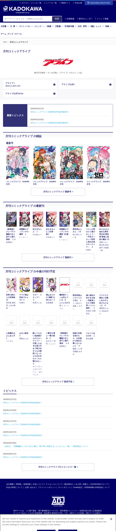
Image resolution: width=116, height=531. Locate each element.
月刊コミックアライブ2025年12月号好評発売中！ (23, 437)
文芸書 (5, 26)
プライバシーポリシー (47, 489)
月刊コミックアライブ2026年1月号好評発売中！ (22, 427)
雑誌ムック (97, 26)
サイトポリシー (64, 489)
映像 (108, 26)
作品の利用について (14, 489)
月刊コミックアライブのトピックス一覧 (57, 469)
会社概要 (10, 486)
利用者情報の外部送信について (97, 489)
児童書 (59, 26)
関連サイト (65, 3)
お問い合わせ (30, 489)
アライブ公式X (68, 85)
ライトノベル (26, 26)
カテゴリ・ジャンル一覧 (31, 3)
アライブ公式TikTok (15, 95)
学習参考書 (70, 26)
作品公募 (78, 3)
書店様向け (68, 486)
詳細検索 (69, 19)
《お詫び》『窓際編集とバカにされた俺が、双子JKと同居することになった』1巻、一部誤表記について (45, 448)
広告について (38, 486)
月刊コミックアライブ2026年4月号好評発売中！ (50, 125)
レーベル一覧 (51, 3)
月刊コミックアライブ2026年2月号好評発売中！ (22, 416)
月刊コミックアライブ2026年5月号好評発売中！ (50, 114)
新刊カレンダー (85, 19)
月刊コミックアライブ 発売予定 (57, 384)
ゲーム (3, 34)
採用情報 (27, 486)
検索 (57, 18)
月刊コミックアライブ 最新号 (57, 194)
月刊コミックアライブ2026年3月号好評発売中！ (22, 405)
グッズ (10, 34)
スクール (18, 34)
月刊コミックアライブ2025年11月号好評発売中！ (23, 459)
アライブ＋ (28, 85)
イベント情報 (101, 19)
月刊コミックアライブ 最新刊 (57, 259)
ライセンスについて (54, 486)
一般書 (49, 26)
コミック (39, 26)
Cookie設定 (77, 489)
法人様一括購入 (82, 486)
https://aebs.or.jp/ (47, 518)
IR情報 (18, 486)
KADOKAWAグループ (99, 486)
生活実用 (83, 26)
